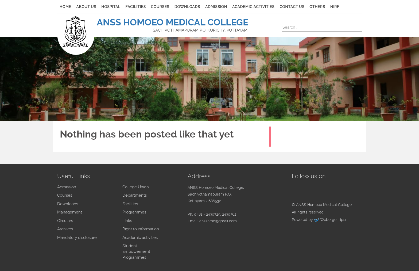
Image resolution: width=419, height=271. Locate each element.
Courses (64, 195)
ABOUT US (86, 7)
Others (317, 7)
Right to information (140, 229)
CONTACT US (292, 7)
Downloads (67, 203)
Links (127, 220)
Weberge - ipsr (333, 219)
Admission (66, 187)
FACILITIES (136, 7)
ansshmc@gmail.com (218, 221)
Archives (65, 229)
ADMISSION (216, 7)
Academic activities (140, 237)
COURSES (160, 7)
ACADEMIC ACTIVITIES (253, 7)
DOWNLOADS (187, 7)
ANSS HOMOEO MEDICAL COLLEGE (172, 22)
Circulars (65, 220)
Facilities (130, 203)
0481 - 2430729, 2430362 (215, 214)
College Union (135, 187)
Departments (134, 195)
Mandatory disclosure (77, 237)
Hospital (110, 7)
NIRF (334, 7)
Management (69, 212)
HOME (65, 7)
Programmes (134, 212)
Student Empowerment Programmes (136, 251)
